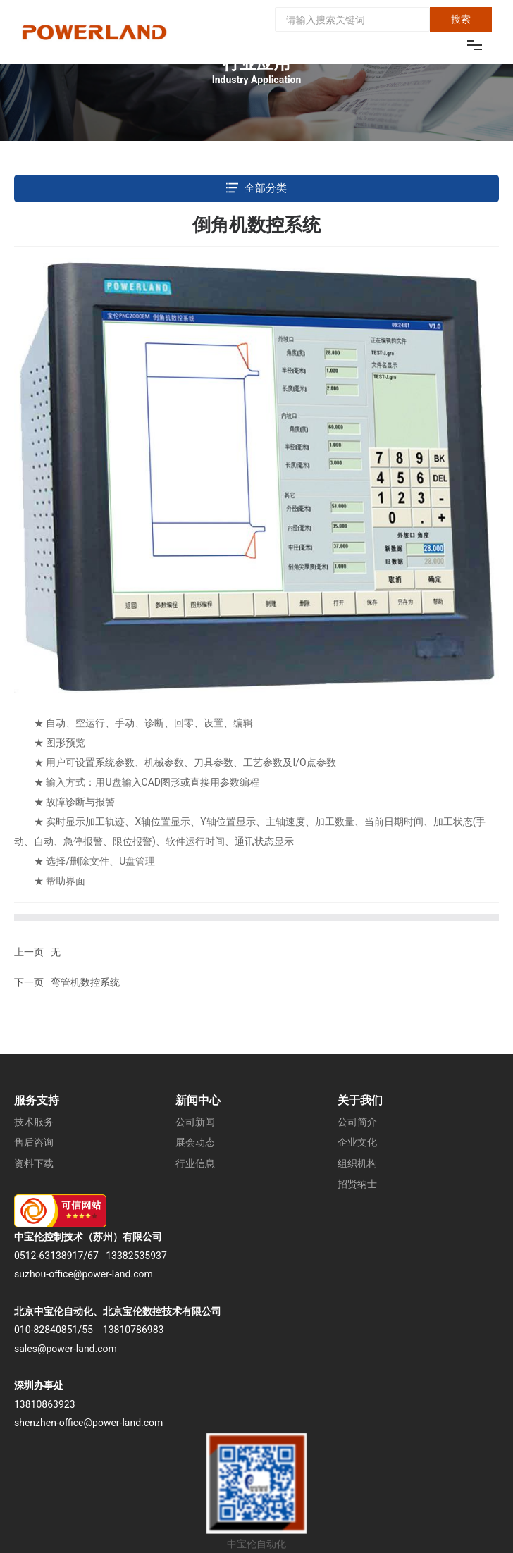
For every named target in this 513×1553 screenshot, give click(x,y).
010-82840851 (46, 1329)
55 (87, 1329)
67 (93, 1255)
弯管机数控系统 (85, 982)
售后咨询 (34, 1142)
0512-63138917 (48, 1255)
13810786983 (133, 1329)
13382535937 (136, 1255)
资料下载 (34, 1163)
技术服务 (34, 1121)
